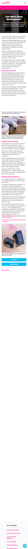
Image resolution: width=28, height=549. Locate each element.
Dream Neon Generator (13, 533)
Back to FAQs (5, 270)
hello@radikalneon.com (8, 216)
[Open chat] (25, 546)
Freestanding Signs (12, 545)
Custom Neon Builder (13, 530)
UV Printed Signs (11, 541)
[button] (25, 2)
